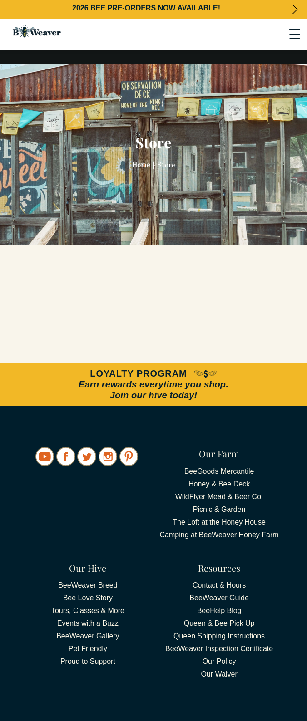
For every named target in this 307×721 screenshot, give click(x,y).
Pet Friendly (88, 648)
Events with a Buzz (88, 623)
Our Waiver (219, 674)
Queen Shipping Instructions (219, 636)
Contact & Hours (219, 585)
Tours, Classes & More (87, 610)
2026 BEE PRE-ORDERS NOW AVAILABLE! (146, 8)
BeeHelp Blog (219, 610)
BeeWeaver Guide (218, 598)
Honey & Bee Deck (219, 484)
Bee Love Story (88, 598)
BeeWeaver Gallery (87, 636)
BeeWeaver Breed (87, 585)
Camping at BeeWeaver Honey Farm (219, 535)
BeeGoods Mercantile (219, 471)
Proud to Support (87, 661)
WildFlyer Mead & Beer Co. (219, 496)
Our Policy (219, 661)
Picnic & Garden (219, 509)
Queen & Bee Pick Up (219, 623)
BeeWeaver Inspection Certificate (219, 648)
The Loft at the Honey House (219, 522)
